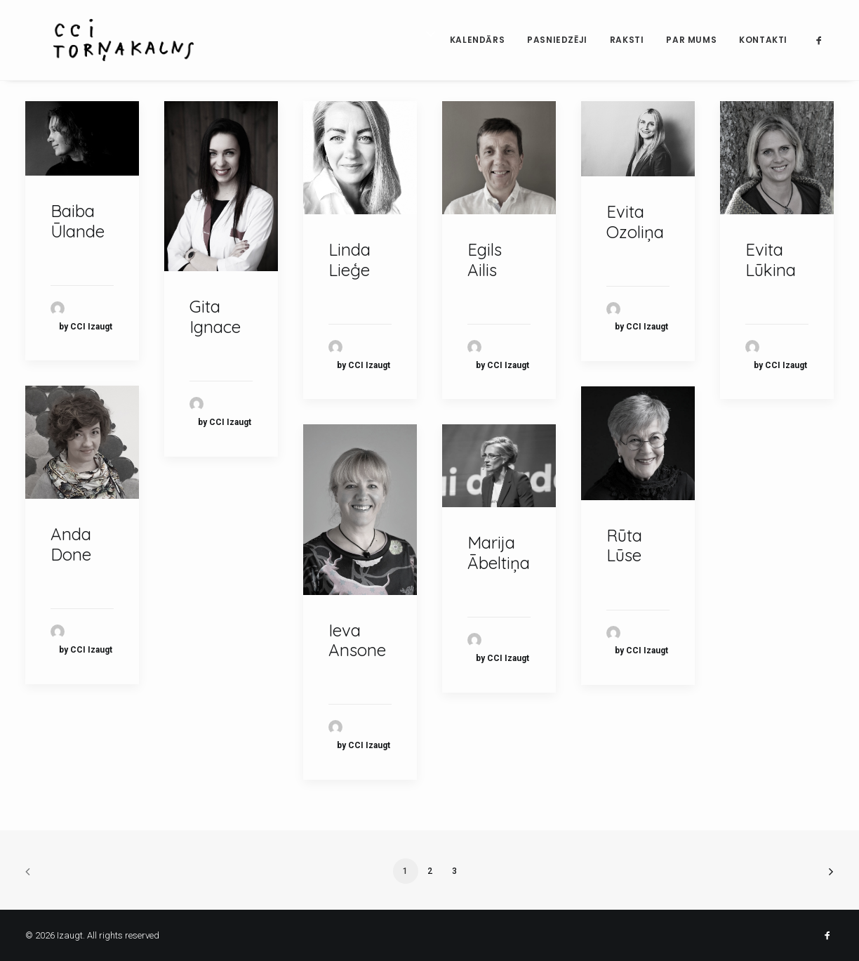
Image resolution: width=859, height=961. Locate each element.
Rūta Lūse (624, 545)
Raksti (627, 40)
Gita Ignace (215, 316)
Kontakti (763, 40)
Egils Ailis (484, 259)
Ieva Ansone (357, 640)
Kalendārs (477, 40)
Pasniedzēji (557, 40)
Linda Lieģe (349, 259)
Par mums (691, 40)
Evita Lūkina (770, 259)
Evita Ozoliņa (635, 221)
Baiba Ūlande (78, 221)
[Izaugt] (104, 40)
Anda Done (71, 544)
